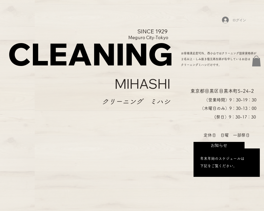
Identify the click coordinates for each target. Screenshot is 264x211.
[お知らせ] (219, 145)
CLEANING (90, 54)
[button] (256, 61)
